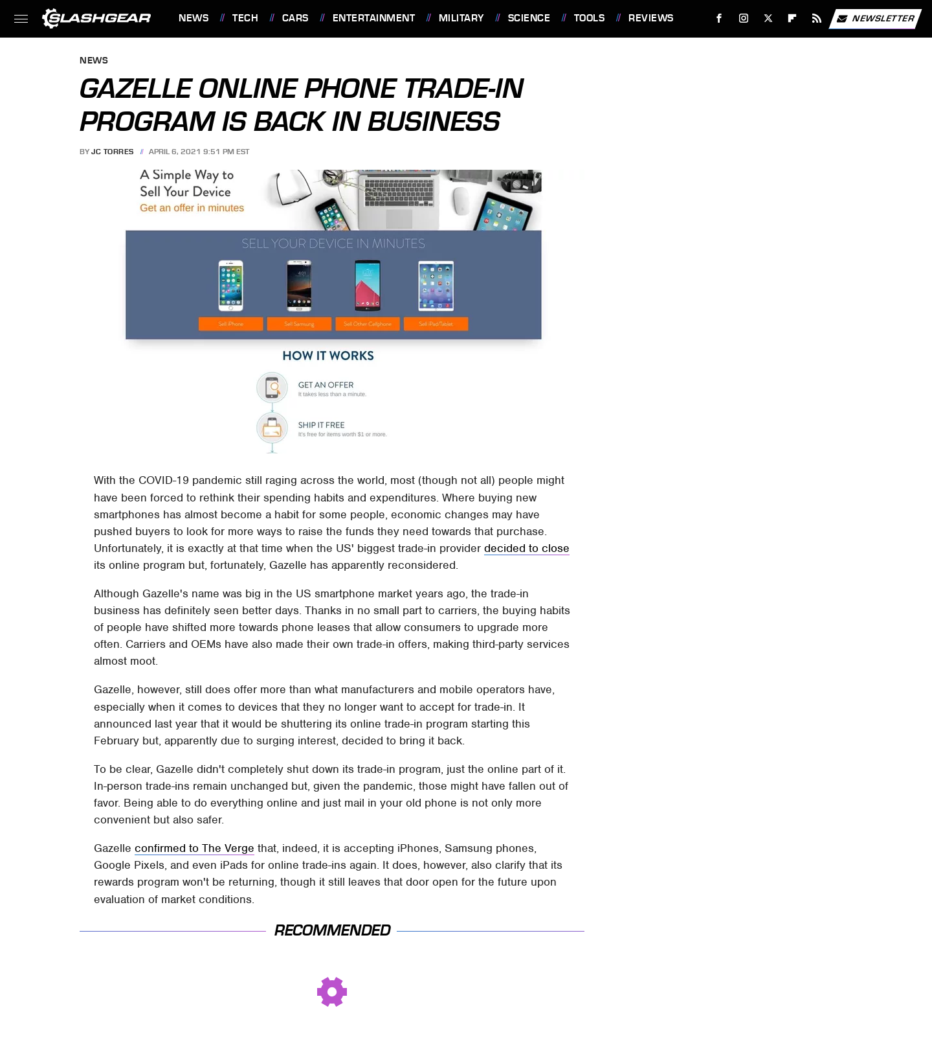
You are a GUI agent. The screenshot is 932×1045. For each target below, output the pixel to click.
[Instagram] (744, 18)
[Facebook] (719, 18)
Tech (245, 18)
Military (461, 18)
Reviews (651, 18)
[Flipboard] (792, 18)
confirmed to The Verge (194, 848)
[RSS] (817, 18)
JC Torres (112, 151)
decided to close (527, 548)
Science (529, 18)
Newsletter (875, 19)
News (193, 18)
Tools (589, 18)
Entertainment (374, 18)
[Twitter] (768, 18)
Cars (295, 18)
